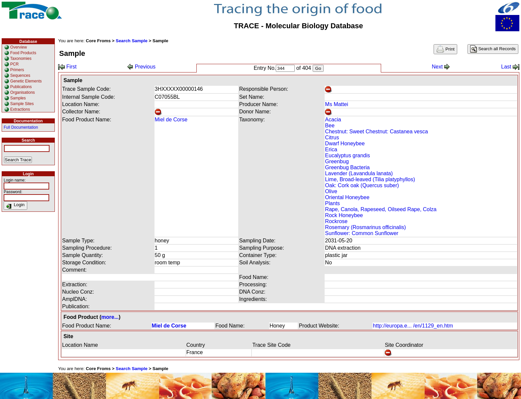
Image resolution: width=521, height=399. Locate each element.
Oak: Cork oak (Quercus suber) (362, 185)
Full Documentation (21, 127)
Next (441, 66)
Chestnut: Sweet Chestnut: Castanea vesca (376, 131)
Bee (329, 125)
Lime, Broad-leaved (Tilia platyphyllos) (370, 179)
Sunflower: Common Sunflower (361, 233)
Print (445, 49)
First (67, 66)
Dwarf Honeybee (345, 143)
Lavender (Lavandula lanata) (359, 173)
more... (110, 317)
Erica (331, 149)
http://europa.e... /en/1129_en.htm (413, 326)
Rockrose (336, 221)
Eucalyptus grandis (347, 155)
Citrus (332, 137)
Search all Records (493, 49)
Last (510, 66)
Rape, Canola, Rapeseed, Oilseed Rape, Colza (380, 209)
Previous (141, 66)
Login (15, 205)
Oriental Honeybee (347, 197)
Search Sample (132, 40)
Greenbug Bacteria (347, 167)
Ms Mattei (336, 104)
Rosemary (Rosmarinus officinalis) (365, 227)
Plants (332, 203)
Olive (331, 191)
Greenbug (337, 161)
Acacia (333, 119)
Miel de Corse (171, 119)
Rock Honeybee (344, 215)
